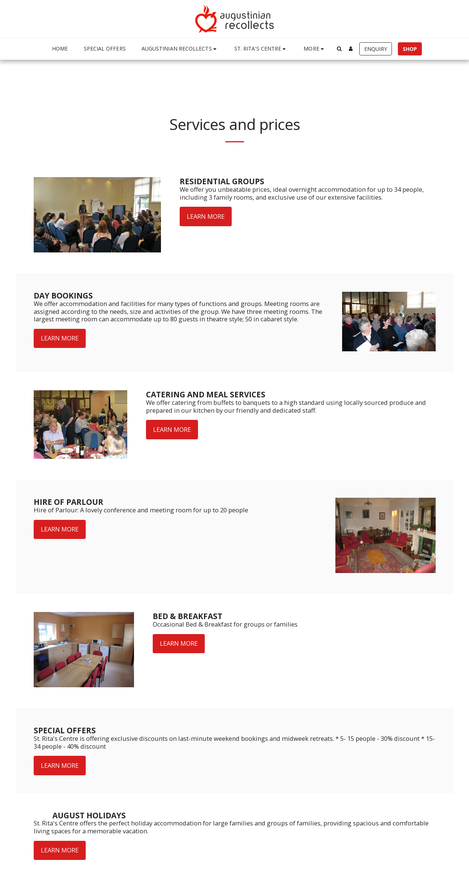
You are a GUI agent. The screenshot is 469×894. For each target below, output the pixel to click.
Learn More (206, 216)
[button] (180, 48)
